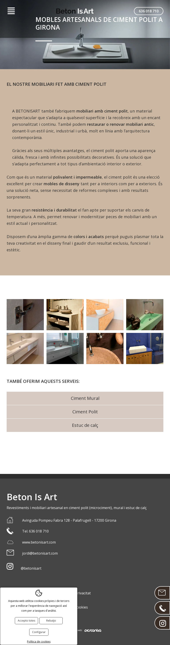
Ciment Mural (85, 398)
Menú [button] (11, 11)
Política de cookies (38, 641)
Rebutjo (51, 620)
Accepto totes (26, 620)
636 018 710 (148, 11)
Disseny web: (85, 630)
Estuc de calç (85, 425)
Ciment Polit (85, 412)
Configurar (39, 632)
